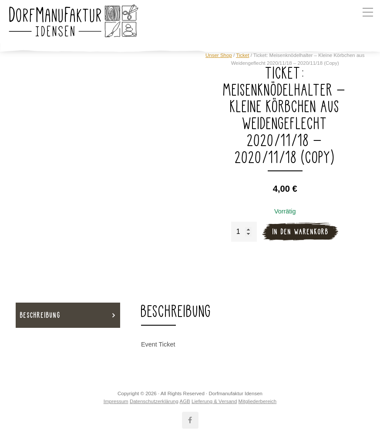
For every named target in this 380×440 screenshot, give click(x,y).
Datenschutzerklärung (154, 401)
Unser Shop (218, 55)
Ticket (242, 55)
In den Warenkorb (300, 231)
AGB (184, 401)
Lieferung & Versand (214, 401)
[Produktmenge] (244, 232)
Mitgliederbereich (258, 401)
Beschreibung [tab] (40, 315)
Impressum (116, 401)
